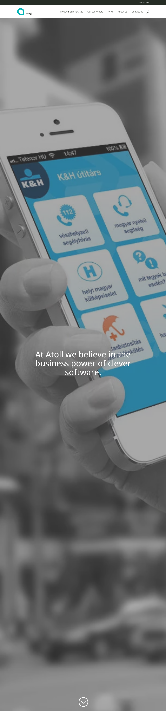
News (110, 12)
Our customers (95, 12)
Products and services (71, 12)
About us (122, 12)
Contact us (137, 12)
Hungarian (144, 2)
